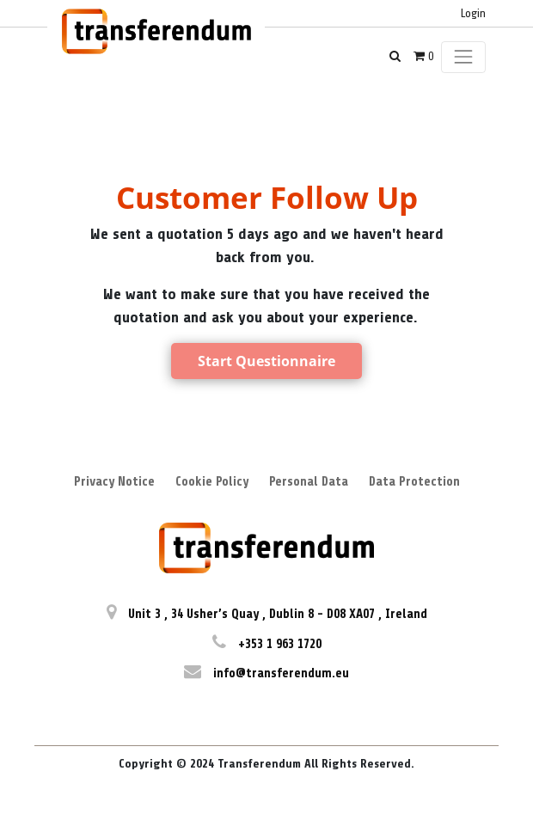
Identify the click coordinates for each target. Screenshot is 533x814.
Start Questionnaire (266, 361)
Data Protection (414, 481)
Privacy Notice (114, 481)
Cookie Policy (211, 481)
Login (473, 13)
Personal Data (308, 481)
